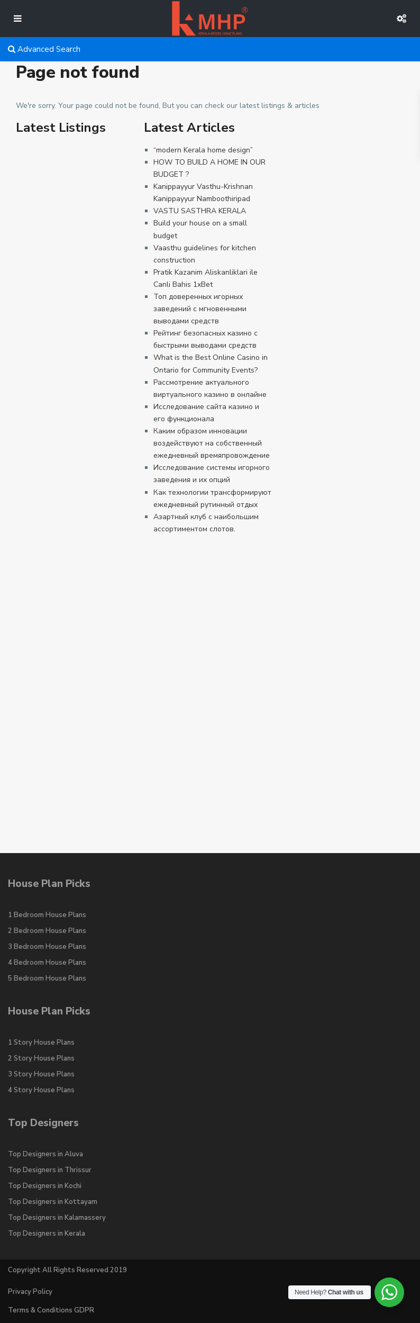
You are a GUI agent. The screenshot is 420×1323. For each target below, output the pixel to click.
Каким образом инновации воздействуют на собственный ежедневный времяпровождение (211, 443)
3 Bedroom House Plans (47, 947)
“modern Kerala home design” (203, 150)
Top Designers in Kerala (46, 1233)
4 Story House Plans (41, 1090)
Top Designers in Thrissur (50, 1170)
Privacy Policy (30, 1292)
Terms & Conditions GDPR (51, 1310)
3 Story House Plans (41, 1074)
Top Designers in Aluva (45, 1154)
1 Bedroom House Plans (47, 915)
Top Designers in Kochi (44, 1186)
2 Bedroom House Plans (47, 931)
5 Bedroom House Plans (47, 978)
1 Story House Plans (41, 1042)
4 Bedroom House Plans (47, 962)
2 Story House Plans (41, 1058)
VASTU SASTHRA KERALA (199, 211)
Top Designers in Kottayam (52, 1202)
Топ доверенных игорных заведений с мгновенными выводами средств (199, 309)
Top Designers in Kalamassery (57, 1217)
